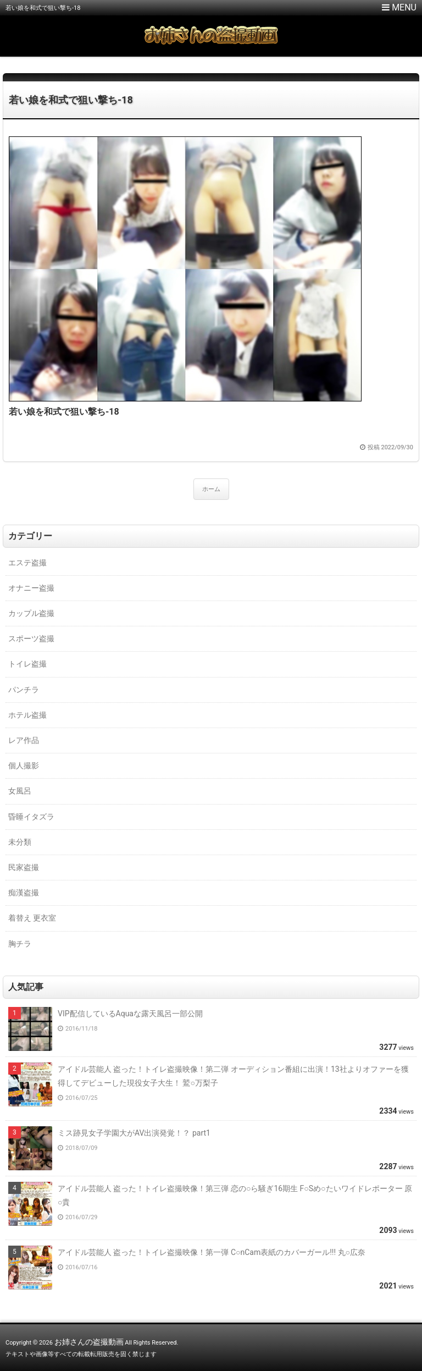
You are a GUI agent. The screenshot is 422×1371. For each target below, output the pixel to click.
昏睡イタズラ (31, 816)
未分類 (19, 842)
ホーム (211, 489)
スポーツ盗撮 (31, 638)
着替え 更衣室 (32, 917)
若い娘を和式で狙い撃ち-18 (71, 100)
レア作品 (23, 740)
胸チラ (19, 943)
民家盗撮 (23, 867)
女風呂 (19, 790)
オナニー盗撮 (31, 587)
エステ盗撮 (27, 562)
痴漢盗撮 (23, 892)
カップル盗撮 (31, 613)
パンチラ (23, 689)
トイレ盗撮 (27, 663)
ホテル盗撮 (27, 715)
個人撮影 (23, 765)
